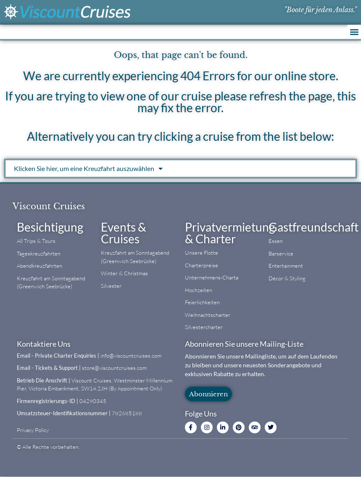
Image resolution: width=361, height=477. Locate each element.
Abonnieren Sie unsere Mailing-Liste (244, 343)
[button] (354, 32)
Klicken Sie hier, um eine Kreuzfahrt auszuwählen (88, 168)
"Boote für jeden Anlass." (320, 9)
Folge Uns (201, 413)
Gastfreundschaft (313, 227)
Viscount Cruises (49, 206)
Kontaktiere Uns (44, 343)
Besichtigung (50, 227)
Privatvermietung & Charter (230, 233)
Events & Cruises (123, 233)
